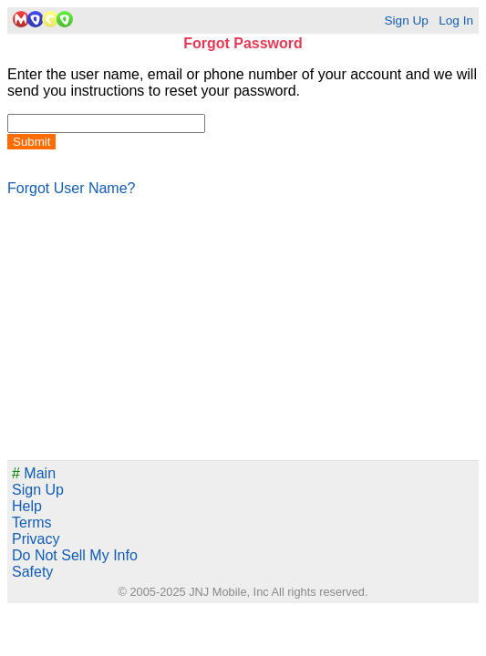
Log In (456, 20)
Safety (32, 571)
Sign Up (406, 20)
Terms (32, 522)
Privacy (35, 539)
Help (27, 506)
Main (34, 473)
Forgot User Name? (71, 188)
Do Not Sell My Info (75, 555)
